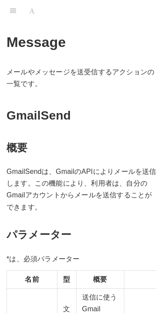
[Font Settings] (32, 11)
